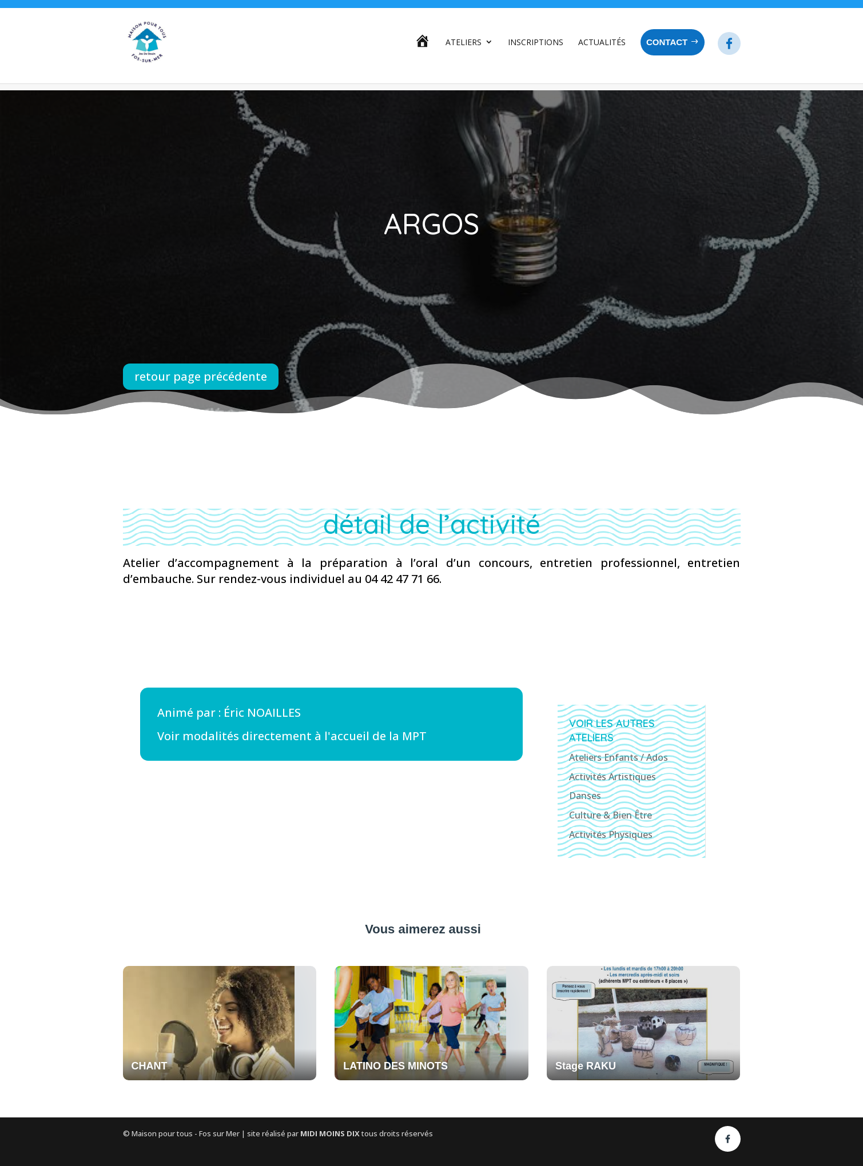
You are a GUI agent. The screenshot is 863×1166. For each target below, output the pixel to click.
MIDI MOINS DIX (330, 1133)
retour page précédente (200, 376)
